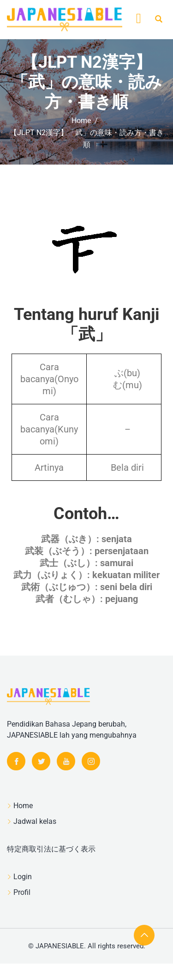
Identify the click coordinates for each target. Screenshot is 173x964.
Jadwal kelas (34, 821)
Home (23, 805)
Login (22, 876)
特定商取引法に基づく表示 (51, 849)
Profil (21, 892)
